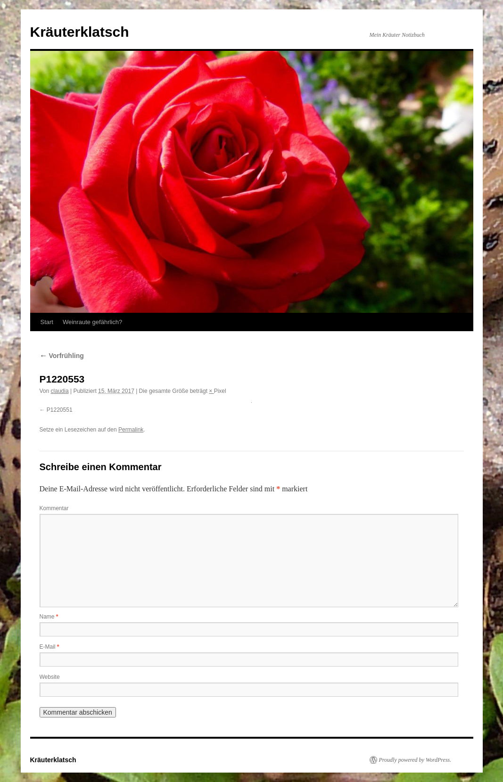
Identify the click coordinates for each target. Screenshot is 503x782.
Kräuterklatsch (79, 32)
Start (47, 322)
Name (49, 616)
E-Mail (49, 647)
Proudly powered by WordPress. (415, 760)
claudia (60, 391)
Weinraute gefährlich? (92, 322)
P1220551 (60, 410)
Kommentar (54, 508)
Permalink (130, 429)
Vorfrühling (62, 355)
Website (50, 677)
